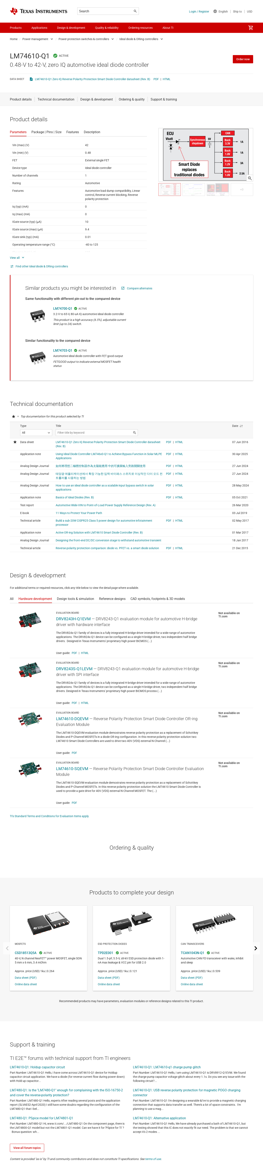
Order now (243, 59)
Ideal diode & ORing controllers (138, 39)
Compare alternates (139, 288)
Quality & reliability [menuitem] (107, 27)
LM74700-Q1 (62, 309)
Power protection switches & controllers (84, 39)
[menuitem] (250, 28)
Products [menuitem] (16, 27)
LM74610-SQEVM (72, 768)
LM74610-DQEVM (72, 718)
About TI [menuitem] (168, 27)
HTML (167, 79)
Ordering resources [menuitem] (140, 27)
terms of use (153, 1159)
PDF (156, 79)
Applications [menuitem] (39, 27)
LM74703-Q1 (62, 350)
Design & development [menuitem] (71, 27)
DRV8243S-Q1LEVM (74, 668)
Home (13, 39)
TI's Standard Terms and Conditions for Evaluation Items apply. (49, 816)
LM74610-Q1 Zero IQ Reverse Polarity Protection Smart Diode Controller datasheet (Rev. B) (92, 79)
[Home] (38, 11)
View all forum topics (27, 1147)
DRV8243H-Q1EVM (73, 618)
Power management (35, 39)
